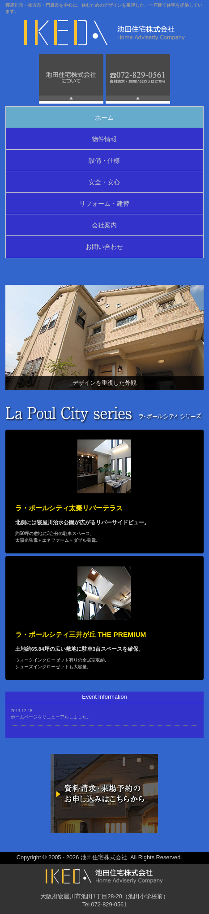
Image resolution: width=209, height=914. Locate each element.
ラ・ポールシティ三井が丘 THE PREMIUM (80, 634)
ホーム (104, 117)
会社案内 (104, 225)
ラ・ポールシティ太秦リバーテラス (69, 508)
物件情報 (104, 139)
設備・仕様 (104, 160)
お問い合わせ (104, 246)
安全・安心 (104, 182)
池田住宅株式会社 (104, 857)
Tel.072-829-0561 (104, 904)
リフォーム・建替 (104, 203)
